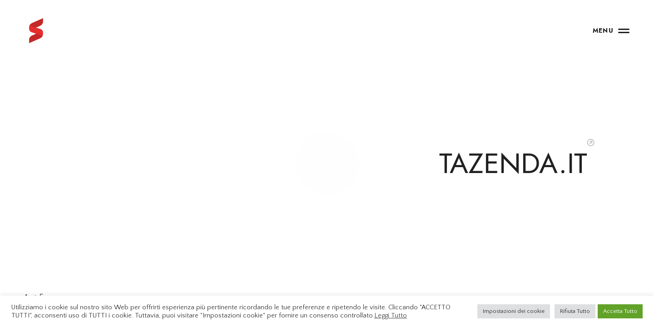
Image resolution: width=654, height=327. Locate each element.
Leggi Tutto (390, 315)
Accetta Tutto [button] (620, 311)
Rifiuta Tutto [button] (575, 311)
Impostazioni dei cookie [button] (514, 311)
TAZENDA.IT (513, 163)
